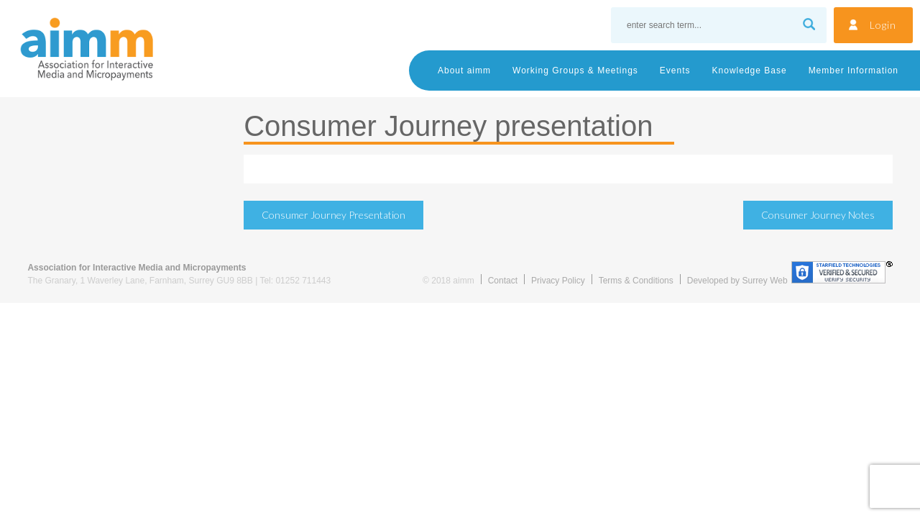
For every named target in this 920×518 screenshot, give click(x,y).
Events (675, 70)
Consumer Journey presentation (333, 215)
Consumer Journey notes (818, 215)
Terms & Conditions (636, 281)
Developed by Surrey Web (737, 281)
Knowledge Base (749, 70)
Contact (503, 281)
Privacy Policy (558, 281)
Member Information (853, 70)
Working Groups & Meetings (575, 70)
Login (883, 25)
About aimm (464, 70)
